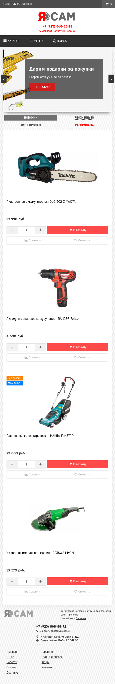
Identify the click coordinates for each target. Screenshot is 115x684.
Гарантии (47, 651)
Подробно (42, 86)
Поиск (60, 41)
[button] (4, 79)
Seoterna (81, 618)
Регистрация (22, 4)
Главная (12, 651)
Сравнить (33, 240)
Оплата (11, 667)
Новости (12, 662)
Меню (36, 41)
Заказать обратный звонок (57, 31)
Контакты (47, 667)
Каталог (11, 41)
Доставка (12, 672)
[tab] (30, 118)
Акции (45, 662)
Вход (6, 4)
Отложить (82, 240)
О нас (10, 657)
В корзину (77, 230)
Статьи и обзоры (52, 657)
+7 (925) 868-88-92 (57, 26)
